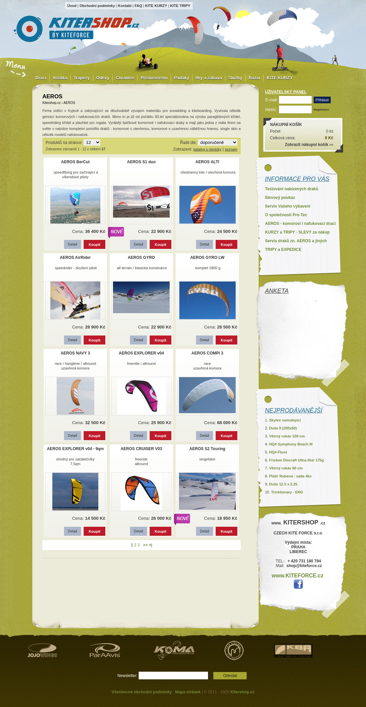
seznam (231, 149)
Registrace (321, 109)
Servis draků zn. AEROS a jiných (296, 241)
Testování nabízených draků (291, 189)
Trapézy (82, 77)
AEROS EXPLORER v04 (141, 353)
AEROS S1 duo (141, 162)
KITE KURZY (156, 6)
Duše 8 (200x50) (283, 428)
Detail (72, 244)
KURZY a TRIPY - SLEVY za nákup (297, 232)
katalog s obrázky (207, 149)
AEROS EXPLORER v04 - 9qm (75, 448)
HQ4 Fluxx (278, 452)
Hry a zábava (208, 77)
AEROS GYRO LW (207, 257)
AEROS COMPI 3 (207, 353)
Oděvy (103, 77)
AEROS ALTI (207, 162)
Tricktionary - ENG (287, 492)
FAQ (138, 6)
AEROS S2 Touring (207, 448)
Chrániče (125, 77)
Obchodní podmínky (97, 6)
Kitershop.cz (51, 103)
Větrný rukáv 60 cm (286, 468)
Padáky (181, 77)
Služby (235, 77)
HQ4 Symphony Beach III (290, 444)
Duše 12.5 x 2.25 (283, 484)
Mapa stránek (188, 692)
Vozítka (60, 77)
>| (150, 545)
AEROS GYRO (141, 257)
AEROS (69, 103)
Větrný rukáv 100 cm (287, 436)
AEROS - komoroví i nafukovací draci (300, 223)
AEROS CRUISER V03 (141, 448)
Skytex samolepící (285, 420)
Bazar (254, 77)
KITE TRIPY (180, 6)
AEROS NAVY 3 (75, 353)
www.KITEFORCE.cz (297, 575)
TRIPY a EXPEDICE (283, 249)
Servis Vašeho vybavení (287, 206)
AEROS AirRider (75, 257)
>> (145, 545)
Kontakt (125, 6)
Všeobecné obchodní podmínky (142, 692)
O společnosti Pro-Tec (286, 215)
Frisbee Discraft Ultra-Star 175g (296, 460)
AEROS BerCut (75, 162)
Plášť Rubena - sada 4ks (290, 476)
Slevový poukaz (280, 197)
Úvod (72, 6)
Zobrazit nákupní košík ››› (309, 144)
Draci (40, 77)
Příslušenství (154, 77)
